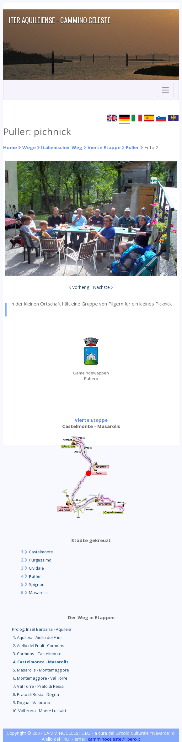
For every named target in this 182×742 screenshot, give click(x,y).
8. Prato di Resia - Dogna (35, 694)
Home (10, 147)
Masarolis (38, 592)
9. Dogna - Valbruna (31, 702)
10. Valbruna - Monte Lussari (39, 710)
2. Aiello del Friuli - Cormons (38, 645)
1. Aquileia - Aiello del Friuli (37, 637)
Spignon (37, 584)
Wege (29, 147)
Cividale (36, 568)
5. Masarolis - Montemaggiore (40, 670)
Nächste (101, 287)
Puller (132, 147)
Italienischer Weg (61, 147)
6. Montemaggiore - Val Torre (39, 678)
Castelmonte (41, 552)
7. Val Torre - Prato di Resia (38, 686)
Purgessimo (40, 560)
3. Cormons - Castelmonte (37, 653)
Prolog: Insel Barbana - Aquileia (41, 629)
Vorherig (80, 287)
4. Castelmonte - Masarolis (40, 662)
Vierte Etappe (104, 147)
